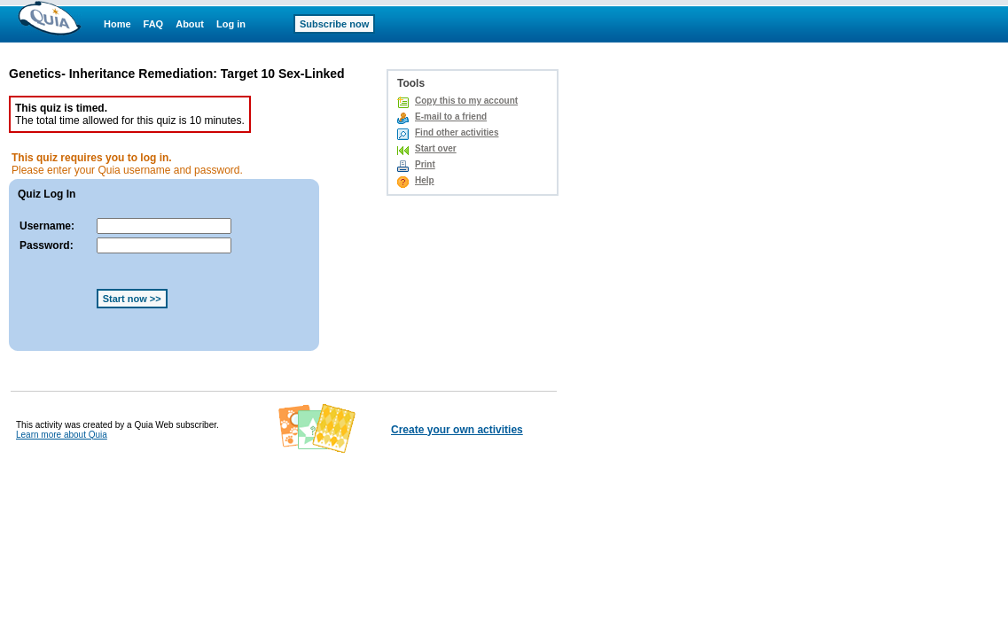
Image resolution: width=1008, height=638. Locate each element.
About (190, 24)
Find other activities (456, 132)
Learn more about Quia (61, 435)
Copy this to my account (466, 100)
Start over (436, 148)
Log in (231, 24)
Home (117, 24)
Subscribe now (334, 24)
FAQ (154, 24)
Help (424, 180)
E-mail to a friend (451, 116)
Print (425, 164)
